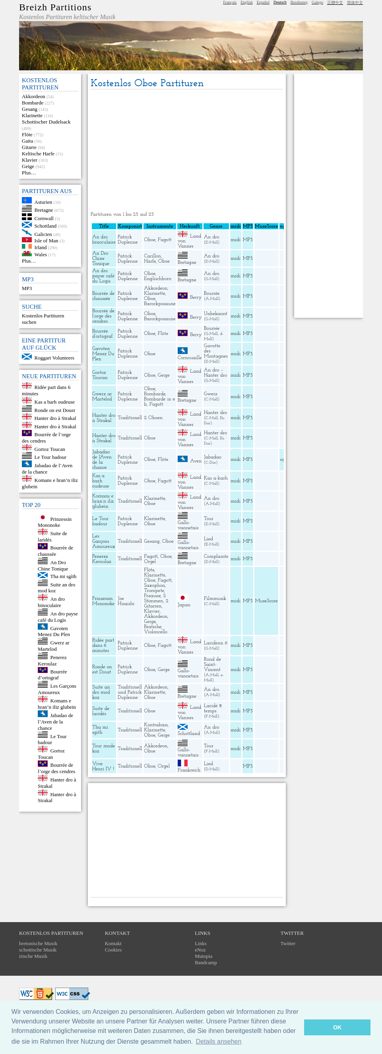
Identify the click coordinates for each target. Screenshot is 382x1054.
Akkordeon (33, 96)
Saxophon (154, 585)
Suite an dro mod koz (101, 692)
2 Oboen (153, 417)
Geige (28, 166)
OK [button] (337, 1027)
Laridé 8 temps (213, 708)
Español (263, 2)
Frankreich (189, 770)
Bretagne (44, 210)
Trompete (154, 590)
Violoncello (155, 631)
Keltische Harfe (38, 154)
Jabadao (212, 457)
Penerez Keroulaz (52, 660)
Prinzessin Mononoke (55, 522)
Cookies (113, 950)
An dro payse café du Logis (58, 617)
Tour (208, 518)
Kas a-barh (216, 478)
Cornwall (44, 218)
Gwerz (210, 393)
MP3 (27, 288)
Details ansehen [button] (219, 1041)
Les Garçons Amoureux (57, 689)
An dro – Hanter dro (215, 372)
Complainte (216, 556)
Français (230, 2)
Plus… (29, 173)
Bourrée (212, 293)
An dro (211, 237)
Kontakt (113, 943)
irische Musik (33, 956)
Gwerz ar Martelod (54, 646)
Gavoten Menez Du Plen (54, 631)
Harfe (149, 261)
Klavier (29, 160)
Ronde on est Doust (55, 410)
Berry (196, 297)
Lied (208, 539)
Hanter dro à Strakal (55, 418)
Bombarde (32, 103)
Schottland (46, 226)
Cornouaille (190, 357)
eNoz (200, 950)
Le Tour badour (50, 457)
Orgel (150, 561)
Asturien (43, 202)
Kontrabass (155, 724)
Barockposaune (159, 303)
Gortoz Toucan (50, 449)
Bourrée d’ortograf (52, 674)
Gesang (29, 109)
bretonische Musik (38, 943)
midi (235, 239)
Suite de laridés (100, 711)
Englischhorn (157, 278)
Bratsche (152, 626)
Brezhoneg (299, 2)
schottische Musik (37, 950)
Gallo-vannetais (188, 525)
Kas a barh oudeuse (55, 402)
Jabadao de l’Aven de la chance (47, 468)
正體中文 (335, 2)
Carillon (152, 256)
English (246, 2)
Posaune (152, 595)
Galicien (43, 234)
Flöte (27, 134)
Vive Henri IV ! (103, 766)
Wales (41, 254)
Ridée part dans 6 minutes (103, 645)
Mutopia (203, 956)
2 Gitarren (156, 603)
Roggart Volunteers (54, 358)
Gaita (27, 141)
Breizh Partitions (55, 7)
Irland (41, 247)
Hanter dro (215, 412)
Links (201, 943)
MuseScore (266, 600)
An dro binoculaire (51, 602)
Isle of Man (46, 241)
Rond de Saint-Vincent (212, 664)
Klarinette (32, 115)
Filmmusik (215, 598)
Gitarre (29, 147)
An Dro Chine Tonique (53, 565)
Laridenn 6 (216, 643)
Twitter (288, 943)
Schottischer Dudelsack (46, 122)
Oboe (149, 239)
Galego (317, 2)
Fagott (164, 239)
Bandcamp (206, 962)
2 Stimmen (155, 598)
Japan (184, 604)
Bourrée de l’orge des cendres (56, 768)
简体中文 (355, 2)
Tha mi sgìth (63, 576)
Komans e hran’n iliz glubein (57, 704)
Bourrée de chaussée (55, 551)
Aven (196, 460)
